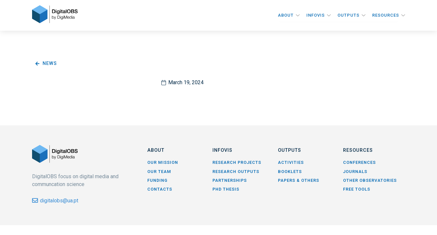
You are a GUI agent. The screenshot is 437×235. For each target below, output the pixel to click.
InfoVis (315, 15)
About (286, 15)
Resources (385, 15)
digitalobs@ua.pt (59, 200)
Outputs (348, 15)
